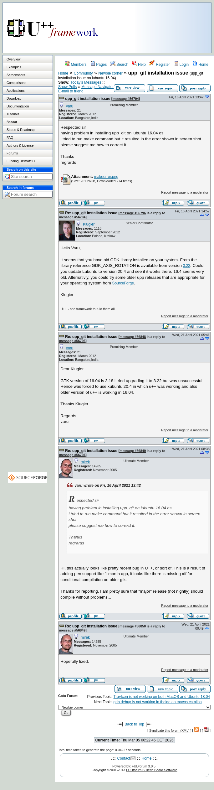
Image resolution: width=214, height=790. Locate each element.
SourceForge (123, 283)
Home (200, 64)
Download (14, 98)
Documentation (18, 106)
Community (83, 73)
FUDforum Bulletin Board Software (151, 770)
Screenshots (16, 75)
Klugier (88, 224)
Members (75, 64)
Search (119, 64)
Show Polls (67, 87)
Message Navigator (97, 87)
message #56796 (133, 213)
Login (181, 64)
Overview (13, 59)
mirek (85, 462)
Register (159, 64)
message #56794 (125, 99)
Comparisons (16, 83)
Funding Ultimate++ (21, 161)
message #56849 (133, 451)
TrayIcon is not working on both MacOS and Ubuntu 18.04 (162, 696)
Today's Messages (85, 82)
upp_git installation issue (87, 98)
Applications (15, 90)
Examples (14, 67)
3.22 (186, 265)
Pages (98, 64)
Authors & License (20, 145)
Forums (12, 153)
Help (139, 64)
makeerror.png (106, 176)
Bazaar (12, 122)
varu (69, 106)
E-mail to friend (71, 91)
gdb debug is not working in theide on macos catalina (158, 702)
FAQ (10, 137)
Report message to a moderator (184, 192)
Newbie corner (110, 73)
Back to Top (134, 724)
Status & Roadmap (20, 130)
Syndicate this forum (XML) (169, 730)
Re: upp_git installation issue (91, 213)
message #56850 (133, 626)
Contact (123, 758)
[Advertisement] (177, 26)
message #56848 (133, 337)
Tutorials (13, 114)
